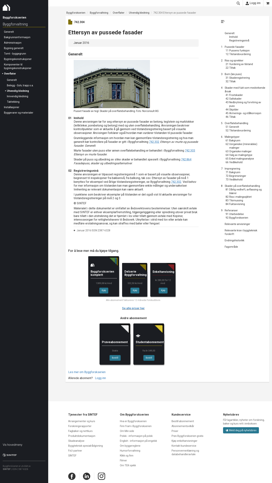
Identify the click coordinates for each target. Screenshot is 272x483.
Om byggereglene (130, 445)
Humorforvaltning (130, 450)
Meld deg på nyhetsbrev (241, 430)
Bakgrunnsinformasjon (17, 37)
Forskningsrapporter (80, 426)
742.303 (190, 150)
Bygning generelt (13, 48)
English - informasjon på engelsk (138, 440)
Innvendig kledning (17, 96)
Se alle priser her (133, 308)
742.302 (154, 142)
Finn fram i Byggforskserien (136, 426)
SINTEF (7, 469)
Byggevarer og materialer (18, 112)
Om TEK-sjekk (128, 465)
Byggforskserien (75, 12)
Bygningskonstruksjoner (18, 59)
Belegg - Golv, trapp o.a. (20, 85)
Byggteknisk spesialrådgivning (85, 445)
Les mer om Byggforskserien (87, 372)
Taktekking (13, 101)
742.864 (186, 159)
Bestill (115, 358)
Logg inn (253, 3)
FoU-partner (75, 450)
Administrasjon (12, 42)
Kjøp (104, 290)
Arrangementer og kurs (81, 421)
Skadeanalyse (76, 440)
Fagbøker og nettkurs (80, 431)
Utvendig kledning (18, 90)
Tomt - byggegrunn (15, 53)
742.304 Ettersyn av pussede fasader (174, 12)
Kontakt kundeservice (184, 445)
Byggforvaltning (15, 24)
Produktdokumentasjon (81, 435)
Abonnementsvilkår (183, 426)
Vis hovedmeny (12, 444)
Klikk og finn (126, 455)
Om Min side (127, 431)
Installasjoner (11, 107)
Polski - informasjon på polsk (136, 435)
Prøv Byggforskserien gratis (187, 435)
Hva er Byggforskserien (133, 421)
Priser (175, 431)
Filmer (123, 460)
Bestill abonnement (183, 421)
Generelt (9, 31)
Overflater (10, 73)
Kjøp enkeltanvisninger (184, 440)
